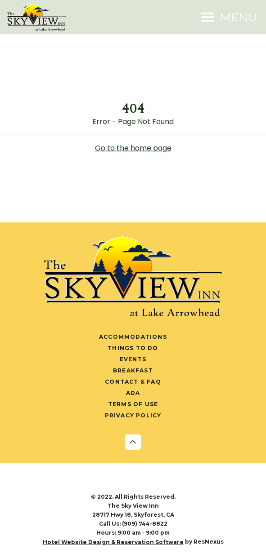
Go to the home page (133, 147)
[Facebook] (86, 483)
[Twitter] (123, 483)
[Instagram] (105, 483)
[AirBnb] (179, 483)
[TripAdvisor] (160, 483)
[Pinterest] (142, 483)
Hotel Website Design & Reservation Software (113, 542)
